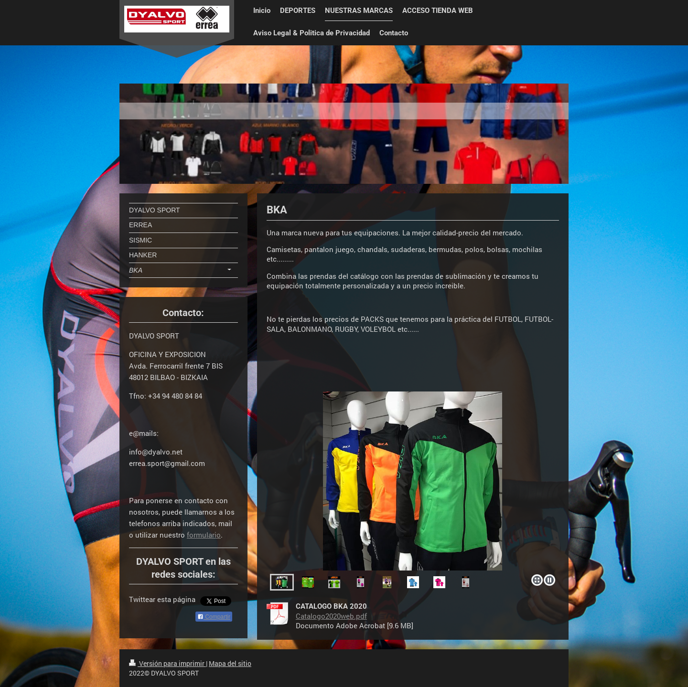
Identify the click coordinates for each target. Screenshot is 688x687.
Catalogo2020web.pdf (331, 616)
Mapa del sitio (230, 663)
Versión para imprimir (167, 663)
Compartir (213, 616)
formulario (204, 534)
